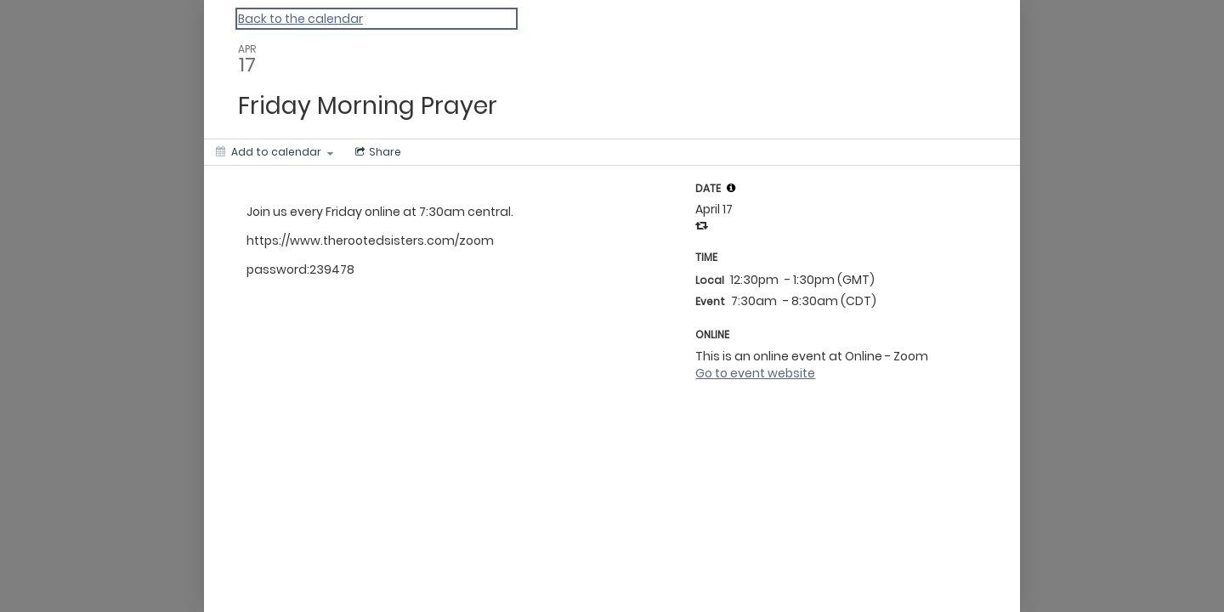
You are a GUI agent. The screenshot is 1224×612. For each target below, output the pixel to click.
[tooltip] (731, 188)
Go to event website (755, 373)
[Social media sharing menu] (376, 152)
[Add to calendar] (274, 152)
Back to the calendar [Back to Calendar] (300, 18)
